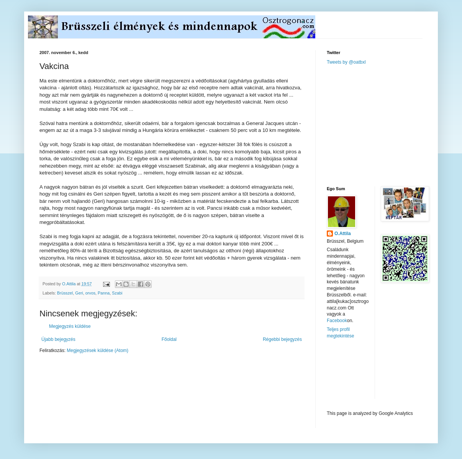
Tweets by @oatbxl (346, 62)
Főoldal (169, 339)
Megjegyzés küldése (70, 326)
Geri (79, 293)
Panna (104, 293)
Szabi (117, 293)
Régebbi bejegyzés (282, 339)
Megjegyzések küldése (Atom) (97, 350)
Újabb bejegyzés (58, 339)
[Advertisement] (384, 125)
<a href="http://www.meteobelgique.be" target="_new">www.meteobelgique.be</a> (359, 375)
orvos (90, 293)
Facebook (337, 320)
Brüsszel (65, 293)
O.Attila (342, 233)
